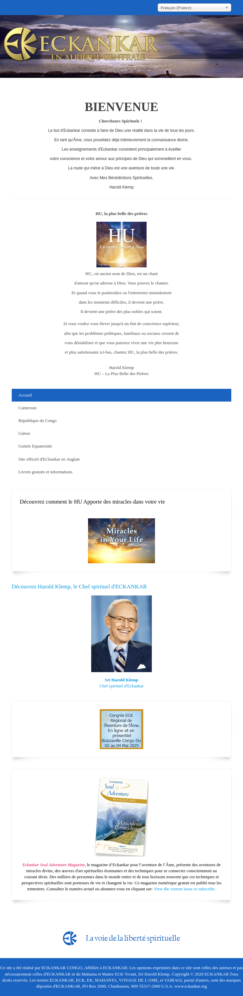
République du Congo (37, 420)
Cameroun (27, 407)
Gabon (24, 433)
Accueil (25, 395)
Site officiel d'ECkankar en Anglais (49, 459)
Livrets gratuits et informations (45, 471)
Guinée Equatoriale (35, 446)
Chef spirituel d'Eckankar (121, 685)
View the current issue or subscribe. (185, 888)
